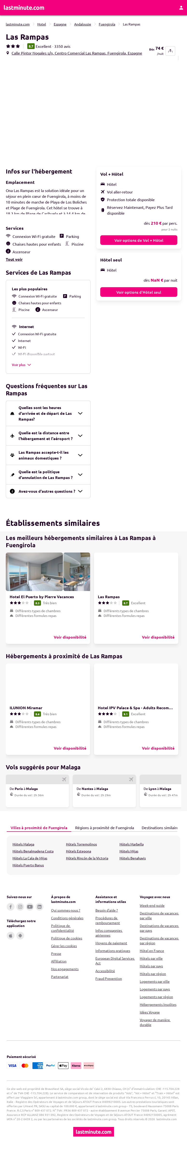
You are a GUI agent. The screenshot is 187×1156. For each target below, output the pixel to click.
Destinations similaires (159, 835)
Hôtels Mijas (129, 859)
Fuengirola (107, 24)
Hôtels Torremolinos (81, 852)
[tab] (39, 836)
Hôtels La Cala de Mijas (30, 866)
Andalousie (82, 24)
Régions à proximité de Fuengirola (102, 835)
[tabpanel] (93, 863)
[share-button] (170, 51)
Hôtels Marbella (132, 852)
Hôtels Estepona (78, 859)
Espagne (60, 24)
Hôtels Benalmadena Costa (33, 859)
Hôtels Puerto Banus (28, 873)
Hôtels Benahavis (133, 866)
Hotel (41, 24)
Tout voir (14, 267)
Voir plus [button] (21, 372)
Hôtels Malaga (23, 852)
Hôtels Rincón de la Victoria (87, 866)
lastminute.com (18, 24)
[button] (49, 112)
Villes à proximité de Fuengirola (37, 835)
